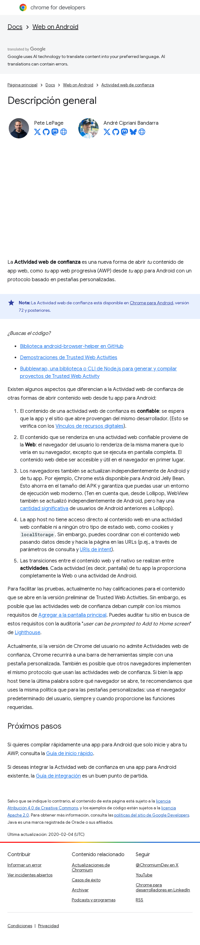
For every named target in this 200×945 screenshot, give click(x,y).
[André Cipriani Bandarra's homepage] (142, 133)
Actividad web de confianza (127, 85)
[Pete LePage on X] (37, 133)
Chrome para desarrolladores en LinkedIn (163, 887)
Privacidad (48, 925)
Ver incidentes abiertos (29, 875)
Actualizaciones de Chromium (91, 867)
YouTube (144, 875)
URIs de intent (95, 550)
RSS (139, 900)
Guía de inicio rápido (69, 753)
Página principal (22, 85)
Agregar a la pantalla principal (72, 615)
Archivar (80, 890)
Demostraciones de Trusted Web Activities (68, 357)
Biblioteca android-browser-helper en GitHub (72, 346)
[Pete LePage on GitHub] (46, 133)
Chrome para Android (151, 303)
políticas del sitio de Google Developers (151, 815)
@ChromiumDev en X (157, 865)
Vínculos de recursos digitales (90, 426)
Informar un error (24, 865)
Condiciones (19, 925)
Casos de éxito (86, 880)
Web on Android (55, 27)
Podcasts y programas (93, 900)
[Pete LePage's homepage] (63, 133)
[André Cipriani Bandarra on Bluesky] (133, 133)
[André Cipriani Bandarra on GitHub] (115, 133)
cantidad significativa (44, 508)
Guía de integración (58, 776)
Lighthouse (27, 632)
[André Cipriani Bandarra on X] (107, 133)
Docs (14, 27)
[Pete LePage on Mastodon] (54, 133)
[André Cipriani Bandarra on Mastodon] (124, 133)
